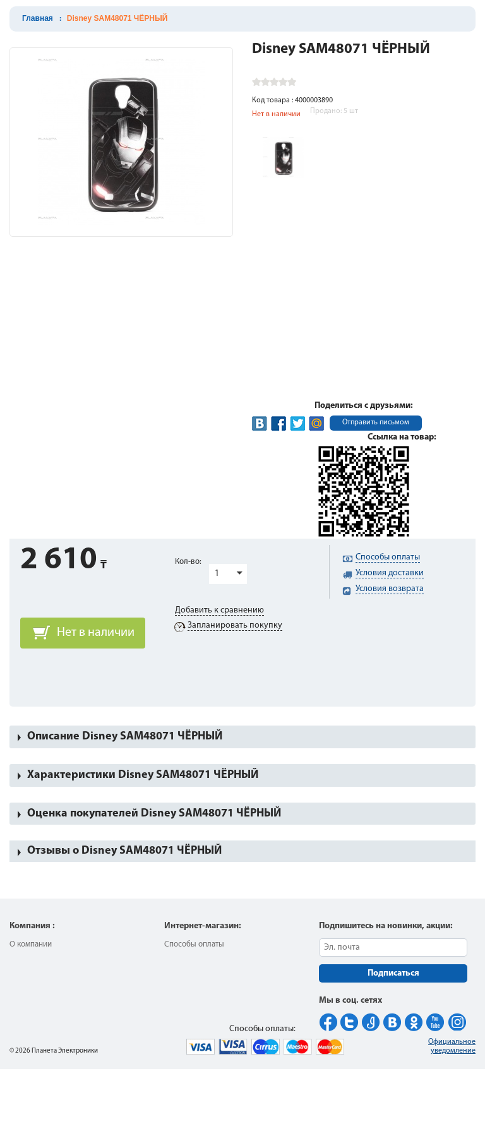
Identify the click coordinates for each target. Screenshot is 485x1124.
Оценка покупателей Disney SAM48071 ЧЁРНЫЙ (154, 814)
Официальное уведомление (452, 1046)
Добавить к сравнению (219, 610)
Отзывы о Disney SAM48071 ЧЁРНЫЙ (124, 851)
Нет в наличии (96, 632)
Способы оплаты (194, 944)
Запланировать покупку (235, 625)
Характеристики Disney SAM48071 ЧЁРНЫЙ (142, 775)
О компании (30, 944)
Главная (37, 18)
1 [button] (217, 573)
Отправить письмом (375, 422)
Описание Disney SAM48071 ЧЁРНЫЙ (124, 737)
